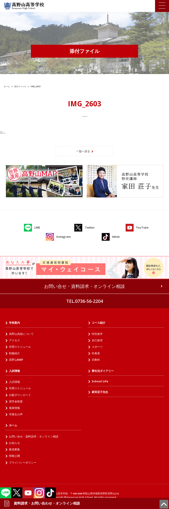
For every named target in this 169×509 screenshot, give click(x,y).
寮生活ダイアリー (103, 371)
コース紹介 (98, 322)
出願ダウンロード (20, 395)
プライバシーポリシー (22, 462)
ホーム (7, 86)
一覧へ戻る (83, 151)
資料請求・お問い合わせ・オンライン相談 (42, 503)
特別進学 (97, 334)
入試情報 (14, 371)
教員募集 (14, 449)
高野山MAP (16, 359)
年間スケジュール (20, 347)
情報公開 (14, 456)
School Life (100, 381)
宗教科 (96, 359)
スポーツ (97, 347)
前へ (2, 132)
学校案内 (14, 322)
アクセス (14, 340)
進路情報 (14, 408)
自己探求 (97, 340)
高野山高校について (21, 334)
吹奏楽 (96, 353)
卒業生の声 (16, 414)
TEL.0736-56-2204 (84, 301)
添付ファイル (20, 86)
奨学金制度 (16, 401)
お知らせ (14, 443)
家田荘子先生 (100, 392)
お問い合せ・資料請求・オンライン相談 (84, 286)
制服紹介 (14, 353)
